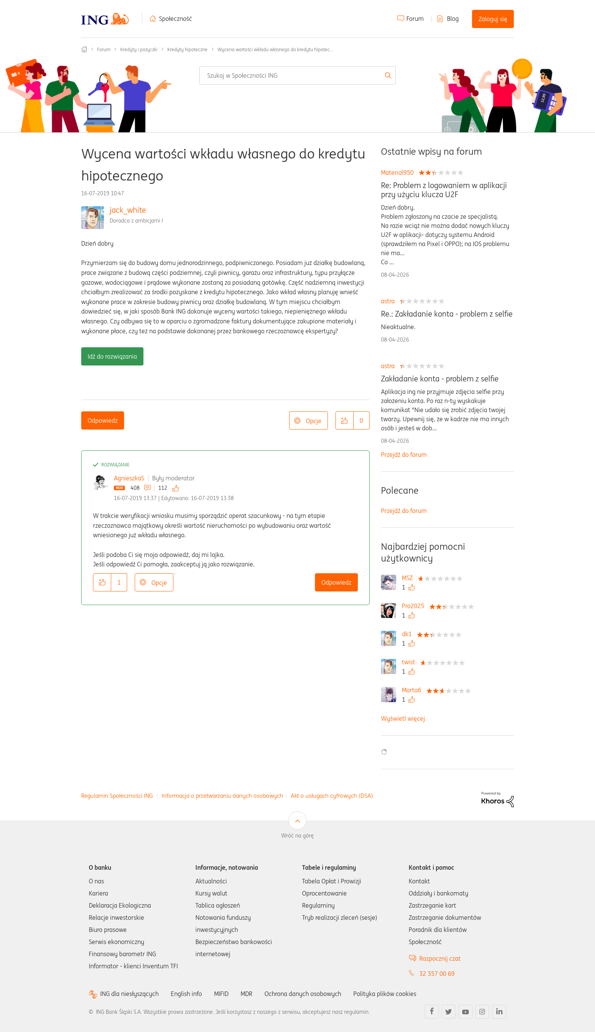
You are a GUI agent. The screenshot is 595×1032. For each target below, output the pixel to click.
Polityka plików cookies (384, 993)
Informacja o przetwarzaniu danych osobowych (222, 795)
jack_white (128, 210)
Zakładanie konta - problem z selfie (440, 378)
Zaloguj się (493, 19)
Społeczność (175, 18)
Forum (415, 18)
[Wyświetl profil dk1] (409, 634)
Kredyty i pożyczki (138, 49)
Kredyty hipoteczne (187, 49)
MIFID (221, 993)
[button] (344, 420)
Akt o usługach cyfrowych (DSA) (332, 795)
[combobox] (297, 75)
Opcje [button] (313, 421)
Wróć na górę (297, 835)
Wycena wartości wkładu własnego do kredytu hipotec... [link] (275, 49)
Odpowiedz (103, 420)
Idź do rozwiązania (112, 356)
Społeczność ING (84, 49)
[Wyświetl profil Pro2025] (415, 606)
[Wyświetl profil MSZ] (409, 578)
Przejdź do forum (404, 454)
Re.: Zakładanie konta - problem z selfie (447, 313)
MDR (246, 993)
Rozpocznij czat (440, 958)
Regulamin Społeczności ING (117, 795)
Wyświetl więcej (403, 718)
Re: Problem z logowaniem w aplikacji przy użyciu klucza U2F (444, 190)
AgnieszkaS (129, 478)
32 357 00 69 (437, 973)
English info (186, 993)
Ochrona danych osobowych (302, 993)
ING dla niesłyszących (129, 993)
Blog (453, 18)
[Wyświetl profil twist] (410, 662)
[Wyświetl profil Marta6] (413, 690)
